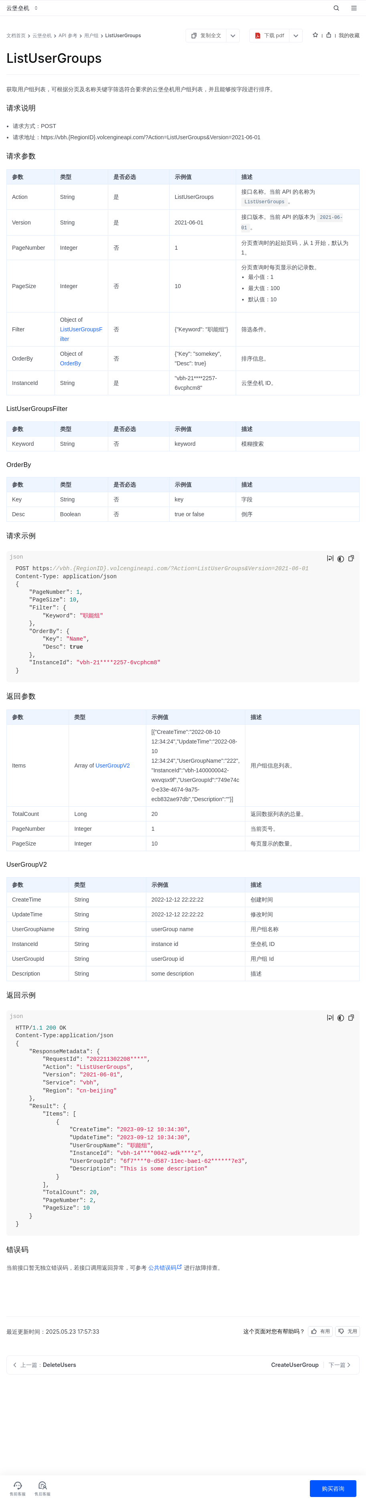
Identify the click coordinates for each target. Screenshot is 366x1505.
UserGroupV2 (112, 765)
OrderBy (70, 363)
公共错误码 (165, 1268)
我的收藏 (349, 35)
